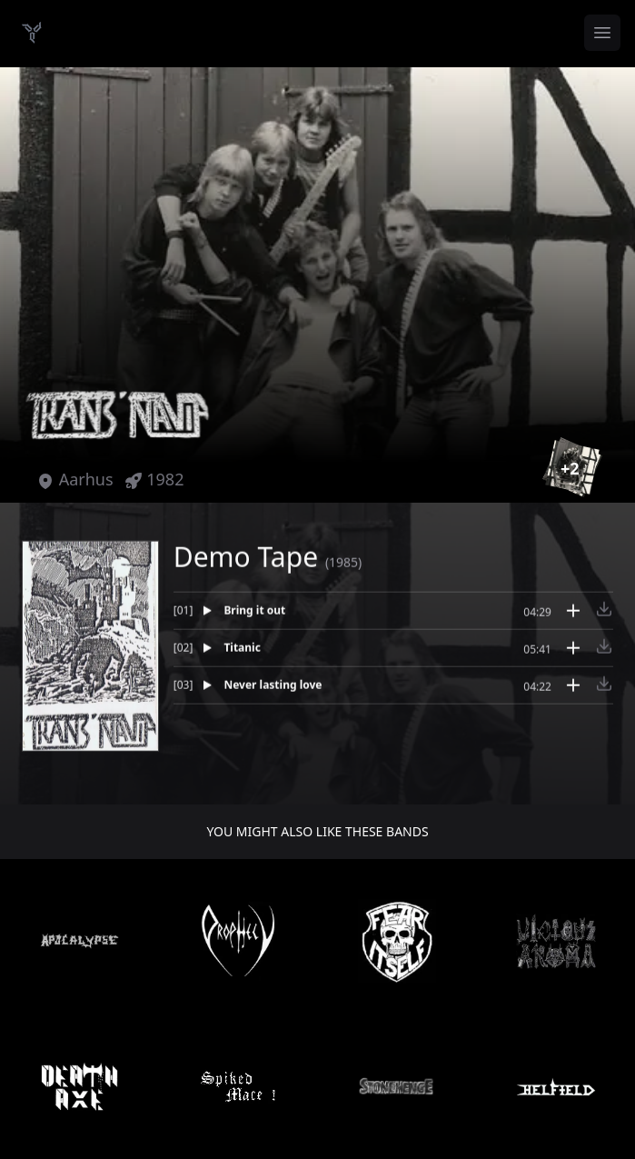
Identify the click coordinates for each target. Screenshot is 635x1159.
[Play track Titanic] (349, 654)
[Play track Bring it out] (349, 617)
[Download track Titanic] (604, 653)
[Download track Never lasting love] (604, 690)
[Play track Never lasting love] (349, 691)
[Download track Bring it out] (604, 615)
